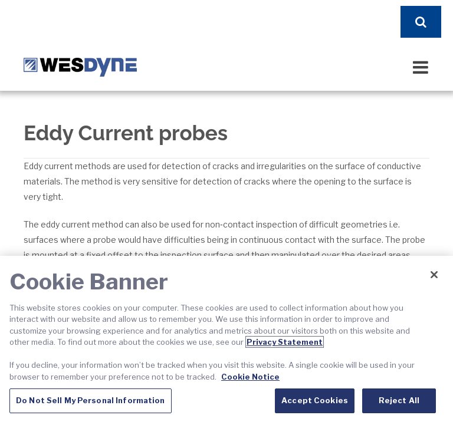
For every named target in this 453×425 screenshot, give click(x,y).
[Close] (434, 275)
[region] (226, 340)
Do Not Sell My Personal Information (90, 400)
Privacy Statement (285, 342)
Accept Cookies (314, 400)
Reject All (399, 400)
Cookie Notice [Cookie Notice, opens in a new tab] (250, 376)
